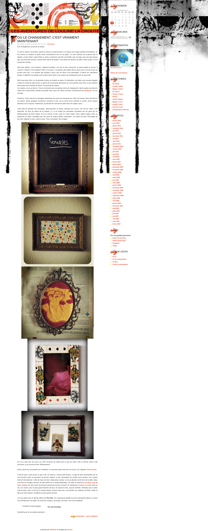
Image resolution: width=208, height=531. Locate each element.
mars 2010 (116, 159)
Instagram (116, 243)
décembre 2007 (118, 206)
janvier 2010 (117, 164)
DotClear (53, 529)
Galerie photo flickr (119, 240)
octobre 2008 (117, 193)
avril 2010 (116, 157)
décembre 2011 (118, 136)
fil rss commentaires (120, 259)
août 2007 (116, 208)
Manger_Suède (118, 89)
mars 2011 (116, 141)
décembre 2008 (118, 188)
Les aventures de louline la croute (55, 31)
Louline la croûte (84, 485)
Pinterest (87, 90)
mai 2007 (116, 216)
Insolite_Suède (118, 86)
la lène (70, 529)
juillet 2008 (116, 198)
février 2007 (117, 224)
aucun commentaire (77, 516)
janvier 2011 (117, 144)
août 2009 (116, 175)
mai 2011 (116, 138)
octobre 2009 (117, 172)
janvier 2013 (117, 126)
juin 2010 (116, 151)
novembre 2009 (118, 170)
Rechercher (119, 31)
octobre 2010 (117, 149)
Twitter (115, 246)
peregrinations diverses (121, 109)
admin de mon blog (119, 238)
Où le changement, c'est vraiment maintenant (48, 39)
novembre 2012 (118, 128)
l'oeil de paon (91, 469)
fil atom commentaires (120, 264)
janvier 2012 (117, 133)
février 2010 (117, 162)
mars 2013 (116, 123)
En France (51, 44)
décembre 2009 (118, 167)
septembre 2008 (118, 195)
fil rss (114, 256)
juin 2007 (116, 213)
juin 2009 (116, 180)
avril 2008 (116, 201)
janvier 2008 (117, 203)
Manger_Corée (117, 102)
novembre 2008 (118, 190)
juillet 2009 (116, 177)
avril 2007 (116, 219)
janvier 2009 (117, 185)
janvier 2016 (117, 120)
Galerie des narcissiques (118, 73)
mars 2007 (116, 221)
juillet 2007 (116, 211)
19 (112, 23)
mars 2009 (116, 182)
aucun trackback (91, 516)
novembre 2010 (118, 146)
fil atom (115, 262)
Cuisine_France (118, 94)
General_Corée (118, 107)
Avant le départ (118, 99)
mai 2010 (116, 154)
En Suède (116, 84)
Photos (115, 96)
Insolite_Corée (117, 104)
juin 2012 (116, 131)
